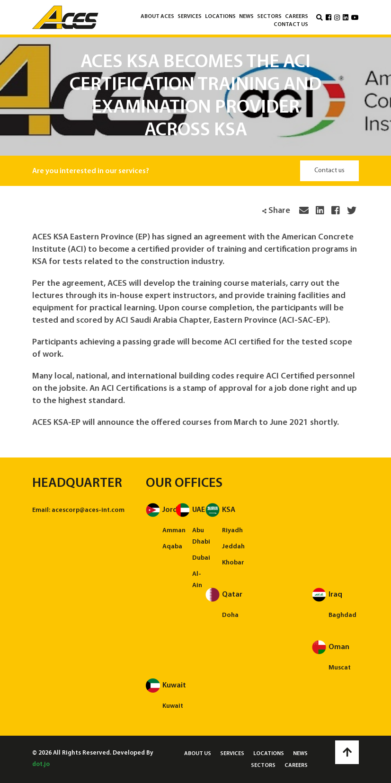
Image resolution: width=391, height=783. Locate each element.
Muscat (340, 667)
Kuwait (172, 706)
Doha (230, 615)
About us (197, 754)
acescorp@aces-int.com (88, 510)
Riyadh (232, 530)
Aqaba (172, 546)
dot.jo (41, 764)
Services (190, 16)
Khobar (233, 562)
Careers (296, 16)
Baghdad (342, 615)
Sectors (269, 16)
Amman (174, 530)
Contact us (291, 24)
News (246, 16)
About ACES (157, 16)
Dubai (201, 558)
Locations (220, 16)
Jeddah (233, 546)
